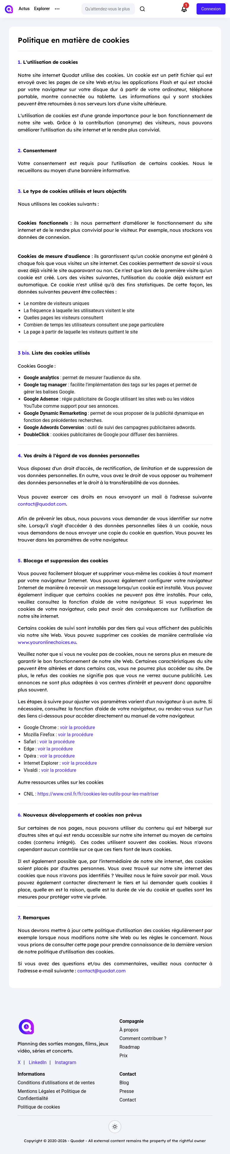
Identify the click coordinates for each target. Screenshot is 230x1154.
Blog (124, 1082)
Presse (126, 1090)
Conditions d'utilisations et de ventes (56, 1082)
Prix (123, 1055)
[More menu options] (57, 9)
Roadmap (129, 1046)
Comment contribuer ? (142, 1038)
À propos (128, 1029)
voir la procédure (77, 727)
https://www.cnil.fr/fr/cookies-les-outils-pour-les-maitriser (98, 794)
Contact (127, 1099)
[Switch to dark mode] (114, 1126)
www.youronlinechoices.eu (48, 642)
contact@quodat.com (43, 504)
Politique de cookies (38, 1106)
